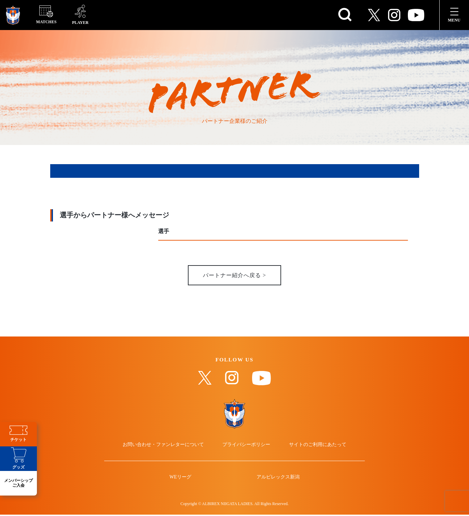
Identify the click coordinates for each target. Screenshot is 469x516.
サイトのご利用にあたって (317, 445)
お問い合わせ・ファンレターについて (164, 445)
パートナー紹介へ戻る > (234, 276)
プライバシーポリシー (247, 445)
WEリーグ (181, 478)
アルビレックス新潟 (277, 478)
